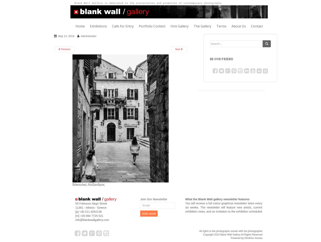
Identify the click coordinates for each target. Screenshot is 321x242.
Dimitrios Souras (253, 238)
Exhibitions (98, 26)
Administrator (88, 36)
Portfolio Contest (152, 26)
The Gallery (202, 26)
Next (179, 49)
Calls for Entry (123, 26)
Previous (64, 49)
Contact (257, 26)
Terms (221, 26)
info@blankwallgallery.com (92, 220)
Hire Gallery (180, 26)
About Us (239, 26)
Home (80, 26)
